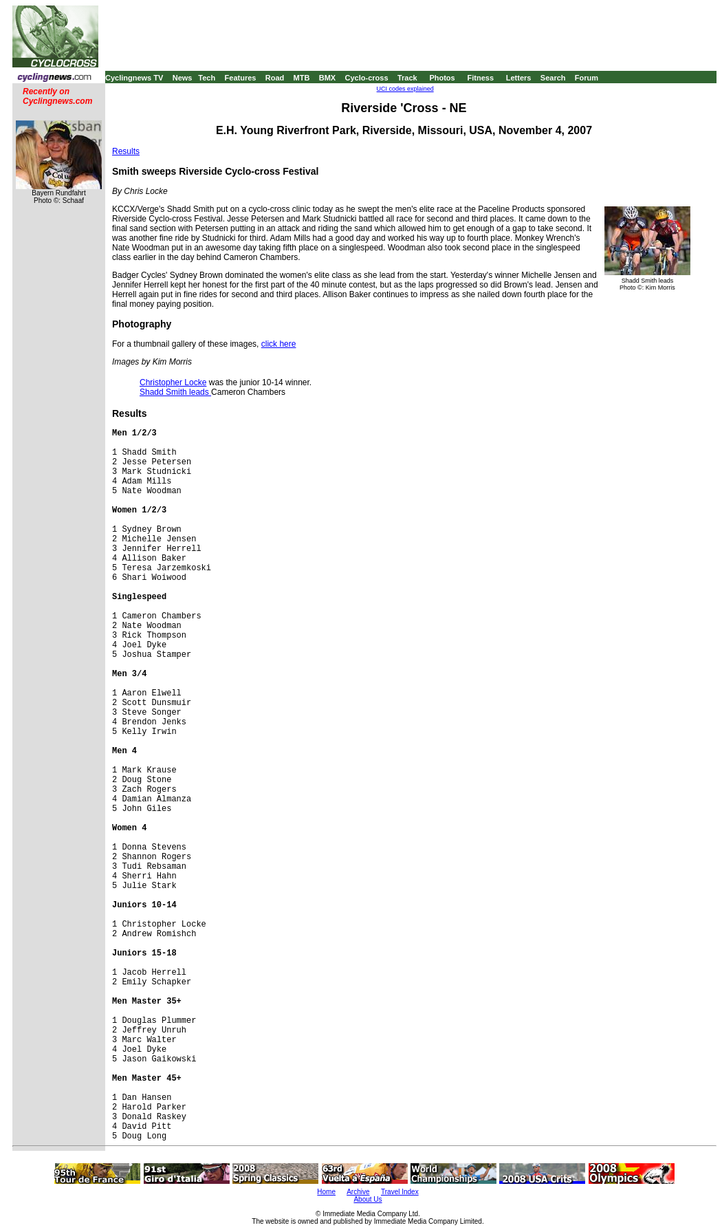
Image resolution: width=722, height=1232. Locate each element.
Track (407, 78)
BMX (327, 78)
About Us (367, 1199)
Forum (586, 78)
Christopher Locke (173, 382)
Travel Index (400, 1192)
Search (553, 78)
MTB (302, 78)
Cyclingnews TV (134, 78)
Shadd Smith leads (175, 392)
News (183, 78)
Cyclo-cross (367, 78)
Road (275, 78)
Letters (519, 78)
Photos (442, 78)
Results (126, 151)
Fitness (480, 78)
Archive (358, 1192)
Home (326, 1192)
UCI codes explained (405, 88)
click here (278, 344)
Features (240, 78)
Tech (206, 78)
